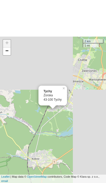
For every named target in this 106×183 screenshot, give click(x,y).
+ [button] (7, 43)
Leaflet (5, 176)
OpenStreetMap (37, 176)
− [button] (7, 51)
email (4, 180)
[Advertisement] (53, 18)
